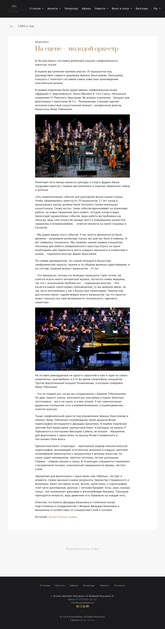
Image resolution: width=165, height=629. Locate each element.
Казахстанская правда (63, 517)
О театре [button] (36, 9)
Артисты (60, 585)
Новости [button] (100, 9)
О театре (45, 585)
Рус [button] (156, 9)
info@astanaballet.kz (82, 603)
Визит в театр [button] (121, 9)
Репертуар (71, 9)
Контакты (119, 585)
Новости (104, 585)
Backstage (142, 9)
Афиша (86, 9)
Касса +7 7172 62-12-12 (82, 599)
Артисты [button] (53, 9)
